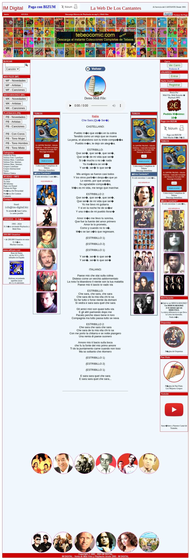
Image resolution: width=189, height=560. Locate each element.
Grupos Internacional (11, 169)
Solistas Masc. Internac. (12, 164)
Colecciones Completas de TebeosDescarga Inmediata (46, 167)
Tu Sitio (6, 181)
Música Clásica (9, 173)
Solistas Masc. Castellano (13, 160)
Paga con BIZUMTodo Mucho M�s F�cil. (174, 135)
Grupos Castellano (10, 166)
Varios (5, 171)
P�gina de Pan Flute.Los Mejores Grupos (174, 385)
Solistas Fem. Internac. (12, 162)
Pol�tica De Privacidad (13, 191)
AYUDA (24, 14)
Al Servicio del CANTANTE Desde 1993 (169, 7)
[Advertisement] (95, 424)
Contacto (7, 196)
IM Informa (8, 184)
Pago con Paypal (10, 186)
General (6, 179)
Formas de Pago (10, 188)
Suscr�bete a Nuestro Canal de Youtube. (174, 424)
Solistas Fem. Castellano (13, 157)
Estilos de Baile (9, 155)
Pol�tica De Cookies (12, 194)
